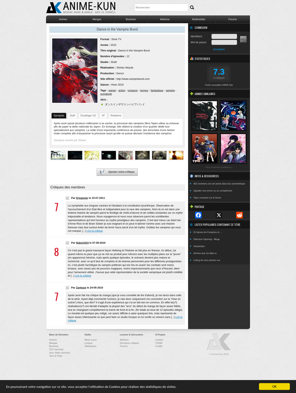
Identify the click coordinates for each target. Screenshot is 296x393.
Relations (116, 115)
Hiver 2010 (117, 84)
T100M (158, 343)
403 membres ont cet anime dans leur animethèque (219, 183)
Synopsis (59, 115)
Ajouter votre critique (117, 172)
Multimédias (198, 19)
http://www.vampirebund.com (133, 79)
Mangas (96, 19)
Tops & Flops (55, 356)
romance (133, 90)
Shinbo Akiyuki (124, 67)
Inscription (219, 49)
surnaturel (106, 94)
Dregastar (82, 198)
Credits (158, 346)
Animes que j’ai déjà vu (205, 253)
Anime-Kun (219, 342)
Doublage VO (88, 115)
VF (103, 115)
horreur (144, 90)
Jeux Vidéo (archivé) (59, 352)
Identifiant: (196, 36)
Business (131, 19)
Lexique (88, 343)
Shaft (114, 62)
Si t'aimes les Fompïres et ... (207, 232)
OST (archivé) (56, 349)
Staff (72, 115)
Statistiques (90, 346)
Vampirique (199, 246)
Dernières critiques (129, 343)
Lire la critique (95, 231)
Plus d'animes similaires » (219, 167)
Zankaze (81, 287)
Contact (159, 340)
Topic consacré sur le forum (207, 197)
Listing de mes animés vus (206, 260)
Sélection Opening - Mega (206, 239)
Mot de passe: (199, 42)
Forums (232, 19)
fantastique (157, 90)
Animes (63, 19)
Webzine (164, 19)
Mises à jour (90, 340)
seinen (112, 90)
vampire (170, 90)
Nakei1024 (82, 242)
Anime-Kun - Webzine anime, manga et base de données (80, 7)
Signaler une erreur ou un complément (212, 190)
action (121, 90)
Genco (120, 73)
